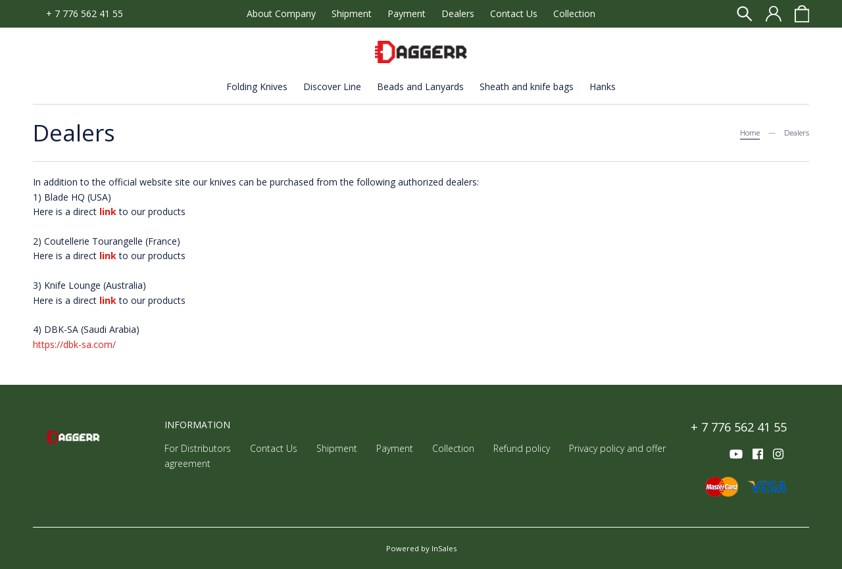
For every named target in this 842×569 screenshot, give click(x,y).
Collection (574, 13)
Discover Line (332, 86)
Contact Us (513, 13)
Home (750, 132)
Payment (406, 13)
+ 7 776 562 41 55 (84, 13)
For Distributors (197, 448)
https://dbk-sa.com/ (74, 344)
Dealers (457, 13)
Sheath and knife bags (527, 86)
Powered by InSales (421, 548)
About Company (281, 13)
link (107, 255)
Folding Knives (256, 86)
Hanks (602, 86)
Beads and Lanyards (420, 86)
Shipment (352, 13)
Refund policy (521, 448)
